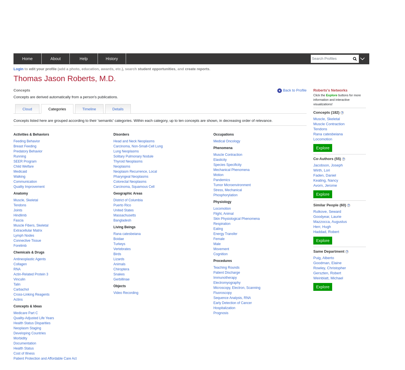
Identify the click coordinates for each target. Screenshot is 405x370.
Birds (117, 254)
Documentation (25, 343)
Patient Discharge (226, 273)
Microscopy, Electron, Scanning (236, 288)
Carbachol (21, 289)
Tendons (20, 205)
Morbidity (20, 338)
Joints (18, 210)
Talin (17, 284)
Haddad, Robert (326, 232)
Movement (221, 249)
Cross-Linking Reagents (32, 294)
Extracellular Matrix (28, 230)
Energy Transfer (225, 234)
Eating (218, 229)
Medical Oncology (226, 141)
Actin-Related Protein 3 (31, 274)
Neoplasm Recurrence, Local (135, 171)
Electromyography (227, 283)
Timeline (89, 109)
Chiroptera (121, 269)
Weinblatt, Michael (328, 278)
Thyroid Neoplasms (127, 161)
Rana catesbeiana (127, 234)
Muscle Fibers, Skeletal (31, 225)
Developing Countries (30, 333)
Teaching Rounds (226, 267)
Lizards (118, 259)
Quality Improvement (29, 187)
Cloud (27, 109)
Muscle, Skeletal (26, 200)
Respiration (222, 224)
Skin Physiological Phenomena (236, 219)
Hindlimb (20, 215)
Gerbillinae (121, 279)
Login (18, 69)
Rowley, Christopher (329, 268)
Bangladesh (122, 220)
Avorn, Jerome (325, 185)
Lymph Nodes (24, 235)
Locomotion (222, 209)
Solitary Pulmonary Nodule (133, 156)
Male (217, 244)
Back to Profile (292, 90)
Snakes (119, 274)
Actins (18, 300)
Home (27, 58)
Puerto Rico (122, 205)
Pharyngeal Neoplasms (130, 177)
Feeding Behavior (27, 141)
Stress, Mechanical (227, 190)
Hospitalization (224, 308)
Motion (218, 175)
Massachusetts (124, 215)
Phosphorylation (225, 195)
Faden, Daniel (324, 175)
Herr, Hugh (322, 227)
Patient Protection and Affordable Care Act (45, 358)
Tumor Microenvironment (232, 185)
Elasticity (220, 160)
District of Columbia (128, 200)
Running (20, 156)
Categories (57, 109)
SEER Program (25, 161)
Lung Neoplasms (126, 151)
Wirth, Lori (321, 170)
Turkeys (119, 244)
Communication (25, 182)
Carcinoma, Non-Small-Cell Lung (138, 146)
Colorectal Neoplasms (129, 182)
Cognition (220, 254)
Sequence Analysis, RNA (232, 298)
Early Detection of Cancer (232, 303)
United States (123, 210)
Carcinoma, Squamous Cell (133, 187)
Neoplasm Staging (27, 328)
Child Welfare (24, 166)
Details (118, 109)
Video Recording (125, 293)
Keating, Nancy (325, 180)
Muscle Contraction (227, 155)
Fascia (18, 220)
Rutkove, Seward (327, 211)
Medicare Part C (26, 313)
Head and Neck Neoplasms (133, 141)
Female (219, 239)
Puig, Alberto (323, 258)
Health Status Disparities (32, 323)
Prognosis (220, 313)
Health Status (24, 348)
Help (84, 58)
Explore (322, 148)
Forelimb (20, 246)
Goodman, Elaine (327, 263)
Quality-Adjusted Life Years (34, 318)
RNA (17, 269)
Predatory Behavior (28, 151)
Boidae (118, 239)
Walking (19, 177)
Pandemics (221, 180)
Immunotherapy (225, 278)
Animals (119, 264)
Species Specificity (227, 165)
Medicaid (20, 171)
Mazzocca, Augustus (330, 222)
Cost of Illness (24, 353)
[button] (362, 59)
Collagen (20, 264)
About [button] (55, 58)
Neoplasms (121, 166)
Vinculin (19, 279)
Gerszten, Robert (327, 273)
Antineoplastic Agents (30, 259)
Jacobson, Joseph (328, 165)
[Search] (332, 59)
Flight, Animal (223, 214)
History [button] (112, 58)
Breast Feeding (25, 146)
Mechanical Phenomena (231, 170)
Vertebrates (121, 249)
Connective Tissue (27, 241)
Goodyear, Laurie (327, 216)
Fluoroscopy (222, 293)
